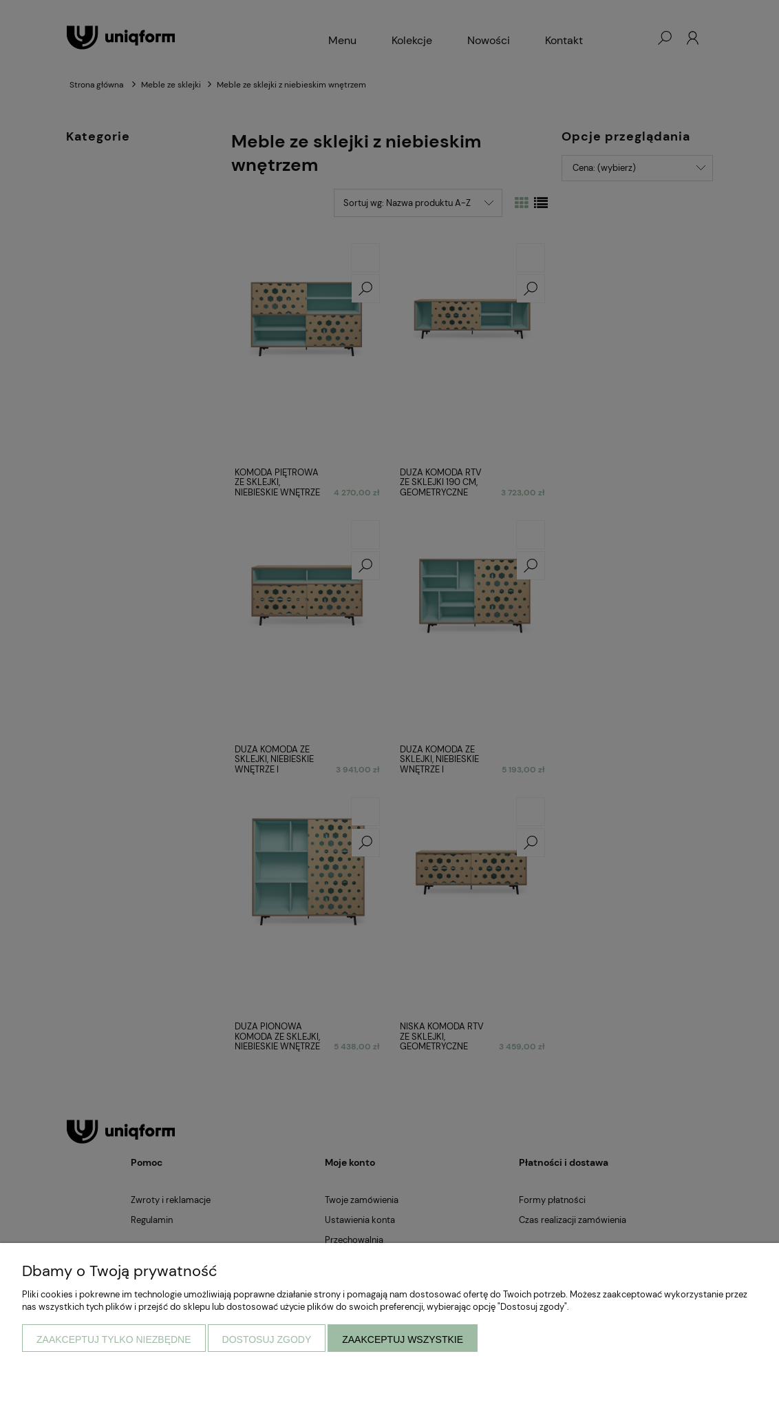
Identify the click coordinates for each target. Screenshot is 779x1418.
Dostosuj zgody (267, 1339)
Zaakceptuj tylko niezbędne (113, 1339)
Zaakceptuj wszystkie (402, 1339)
